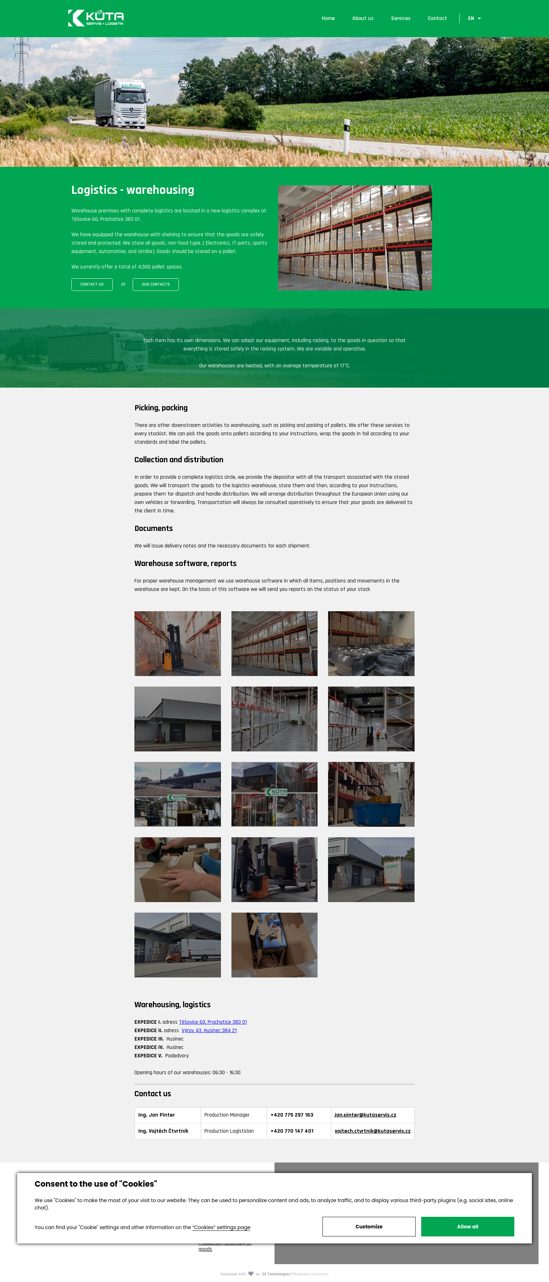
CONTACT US (92, 285)
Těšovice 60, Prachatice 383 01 (213, 1023)
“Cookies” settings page (221, 1227)
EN (471, 19)
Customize (368, 1226)
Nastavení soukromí (310, 1275)
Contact (437, 19)
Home (327, 19)
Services (400, 19)
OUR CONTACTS (156, 285)
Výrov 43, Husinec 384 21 (209, 1031)
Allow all (467, 1226)
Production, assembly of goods (225, 1247)
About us (362, 19)
